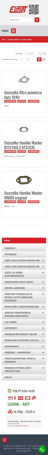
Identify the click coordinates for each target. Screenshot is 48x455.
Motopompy (11, 328)
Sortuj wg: (19, 53)
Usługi (8, 377)
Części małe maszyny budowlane (22, 260)
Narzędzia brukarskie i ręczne (21, 334)
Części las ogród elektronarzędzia (14, 274)
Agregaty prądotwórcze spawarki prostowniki (17, 314)
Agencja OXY (21, 446)
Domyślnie (33, 54)
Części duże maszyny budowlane (22, 266)
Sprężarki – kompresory (18, 352)
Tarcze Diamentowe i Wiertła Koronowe (20, 360)
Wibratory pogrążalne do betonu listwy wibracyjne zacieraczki (19, 297)
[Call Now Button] (41, 449)
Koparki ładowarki (15, 288)
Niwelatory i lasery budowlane (22, 306)
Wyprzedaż (10, 254)
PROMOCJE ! (10, 248)
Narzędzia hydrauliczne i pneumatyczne (18, 369)
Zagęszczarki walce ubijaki (19, 282)
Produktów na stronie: (10, 59)
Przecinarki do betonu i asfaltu (22, 340)
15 (25, 59)
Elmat (3, 39)
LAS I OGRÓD (11, 322)
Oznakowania (12, 346)
